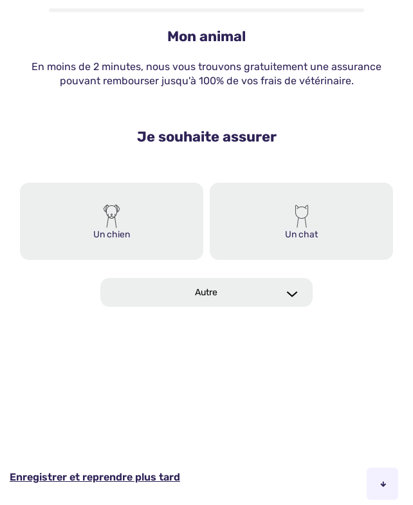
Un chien (111, 234)
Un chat (301, 234)
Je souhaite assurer (207, 136)
